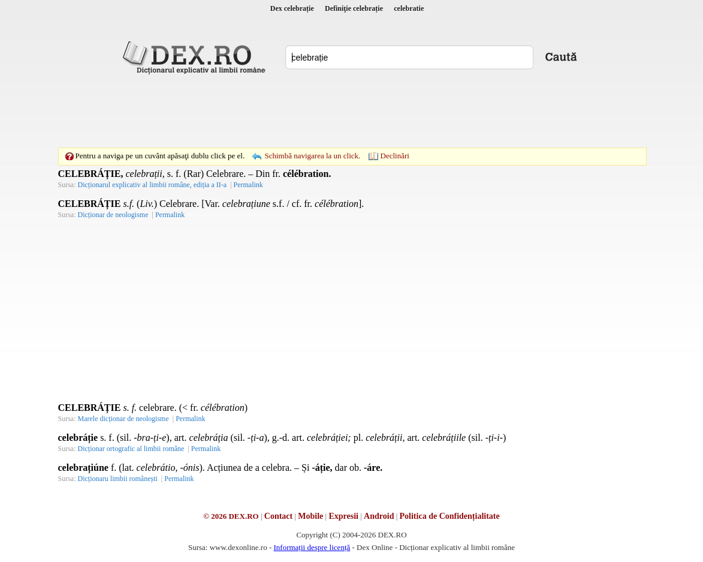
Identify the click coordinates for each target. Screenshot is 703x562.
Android (379, 516)
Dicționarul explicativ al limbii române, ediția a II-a (152, 185)
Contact (278, 516)
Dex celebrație (292, 8)
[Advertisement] (352, 111)
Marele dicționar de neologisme (123, 418)
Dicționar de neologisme (113, 215)
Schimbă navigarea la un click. (312, 155)
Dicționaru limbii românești (118, 478)
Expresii (343, 516)
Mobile (310, 516)
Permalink (248, 185)
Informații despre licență (311, 547)
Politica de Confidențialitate (450, 516)
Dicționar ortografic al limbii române (131, 448)
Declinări (395, 155)
